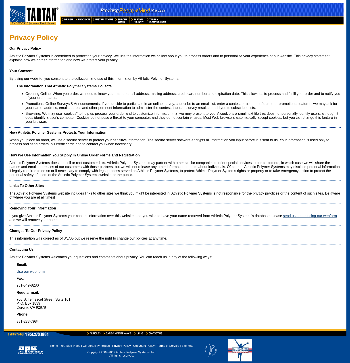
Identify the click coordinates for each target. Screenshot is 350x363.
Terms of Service (168, 345)
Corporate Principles (96, 345)
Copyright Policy (143, 345)
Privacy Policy (121, 345)
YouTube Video (70, 345)
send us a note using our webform (310, 216)
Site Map (188, 345)
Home (54, 345)
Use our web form (31, 271)
